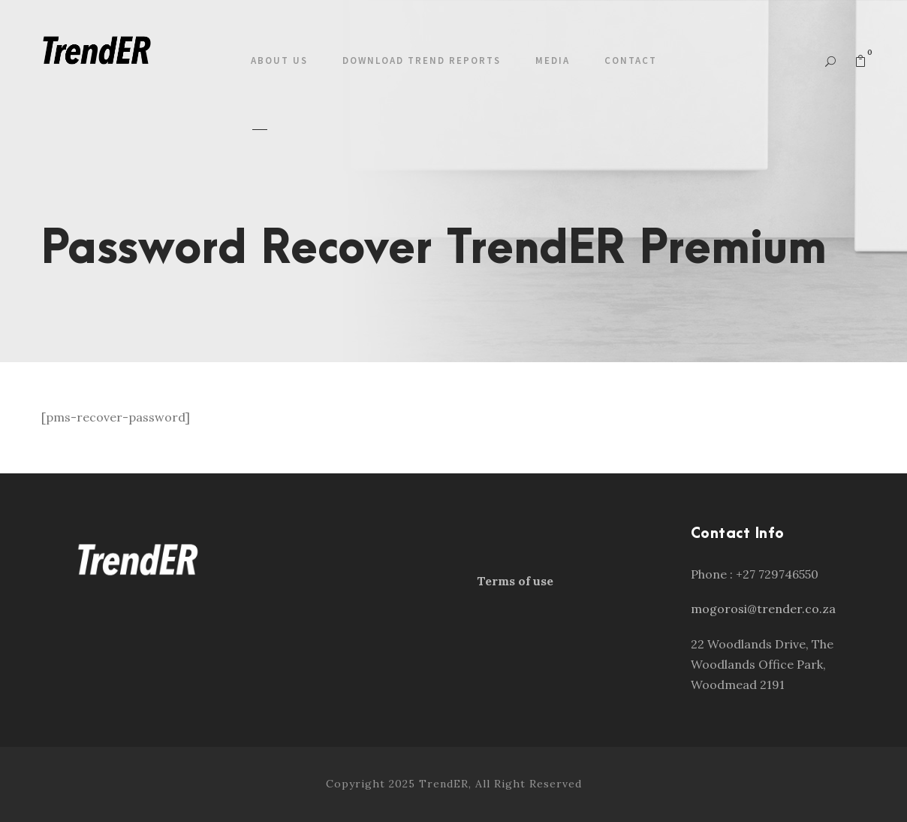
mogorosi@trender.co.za (763, 608)
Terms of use (515, 580)
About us (279, 60)
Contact (630, 60)
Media (552, 60)
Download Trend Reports (421, 60)
